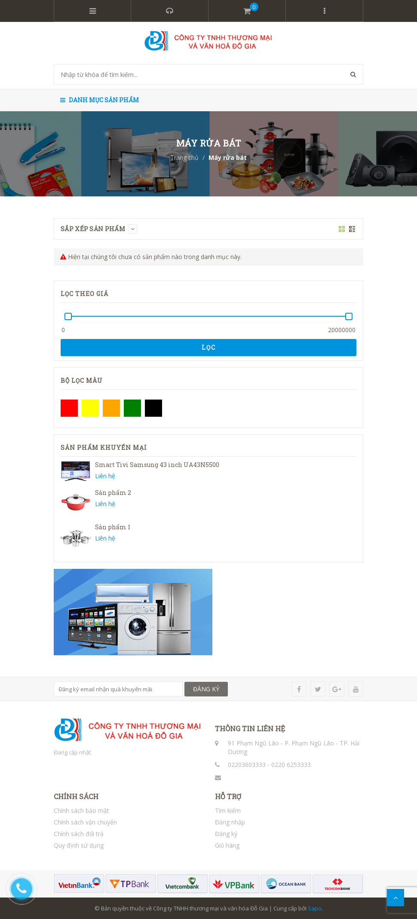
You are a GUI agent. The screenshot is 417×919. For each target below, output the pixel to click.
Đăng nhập (230, 822)
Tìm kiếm (228, 810)
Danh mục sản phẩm (99, 100)
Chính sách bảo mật (81, 810)
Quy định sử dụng (79, 845)
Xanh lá (132, 408)
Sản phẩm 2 (113, 493)
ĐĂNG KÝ (206, 689)
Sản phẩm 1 (112, 527)
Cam (111, 408)
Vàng (90, 408)
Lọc (209, 347)
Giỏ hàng (227, 845)
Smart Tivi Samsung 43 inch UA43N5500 (157, 465)
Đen (153, 408)
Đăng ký (226, 834)
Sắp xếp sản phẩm (99, 229)
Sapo (315, 908)
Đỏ (69, 408)
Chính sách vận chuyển (85, 822)
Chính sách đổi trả (79, 834)
